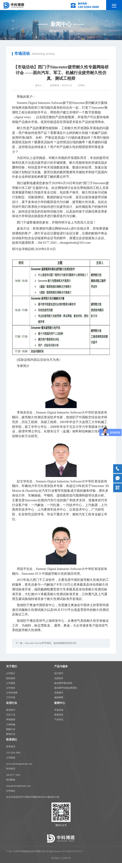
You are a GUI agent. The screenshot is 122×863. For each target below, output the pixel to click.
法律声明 (66, 857)
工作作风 (10, 697)
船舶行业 (10, 729)
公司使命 (10, 687)
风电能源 (10, 719)
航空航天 (10, 709)
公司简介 (10, 673)
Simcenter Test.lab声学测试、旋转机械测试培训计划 (50, 643)
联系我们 (55, 857)
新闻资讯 (58, 714)
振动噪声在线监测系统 (65, 687)
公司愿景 (10, 682)
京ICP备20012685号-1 (72, 851)
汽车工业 (10, 714)
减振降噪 (58, 697)
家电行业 (10, 733)
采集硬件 (58, 692)
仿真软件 (58, 677)
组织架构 (10, 677)
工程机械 (10, 724)
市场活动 (58, 709)
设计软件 (58, 673)
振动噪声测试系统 (63, 682)
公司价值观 (11, 692)
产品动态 (58, 719)
